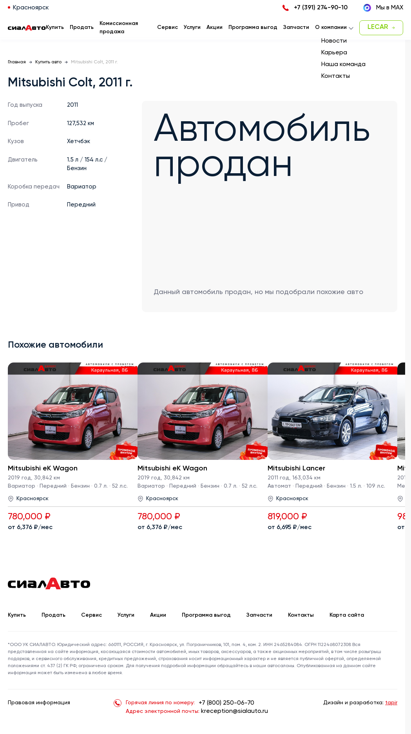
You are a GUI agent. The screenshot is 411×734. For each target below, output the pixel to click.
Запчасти (259, 615)
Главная (17, 62)
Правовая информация (39, 702)
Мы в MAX (383, 8)
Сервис (91, 615)
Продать (82, 27)
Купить (17, 615)
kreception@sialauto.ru (234, 711)
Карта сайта (347, 615)
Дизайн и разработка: (360, 702)
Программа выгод (206, 615)
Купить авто (48, 62)
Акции (158, 615)
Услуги (126, 615)
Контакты (301, 615)
